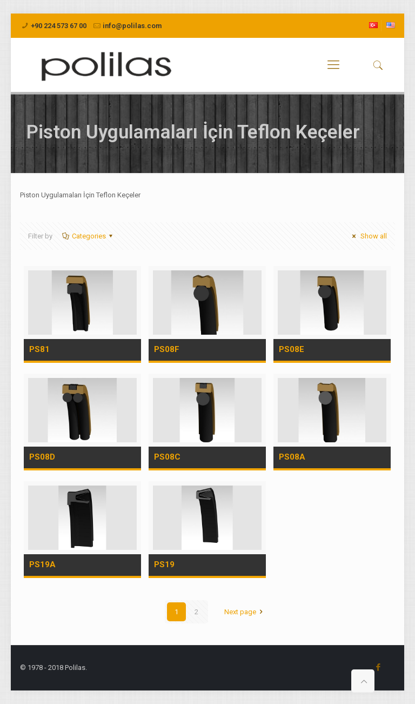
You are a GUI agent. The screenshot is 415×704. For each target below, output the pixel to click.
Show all (368, 236)
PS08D (42, 457)
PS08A (292, 457)
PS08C (167, 457)
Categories (88, 236)
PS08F (166, 349)
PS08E (291, 349)
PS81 (39, 349)
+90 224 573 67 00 (58, 26)
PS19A (42, 564)
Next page (245, 612)
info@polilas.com (132, 26)
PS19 (164, 564)
